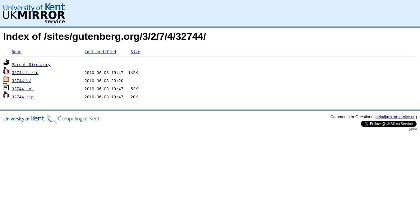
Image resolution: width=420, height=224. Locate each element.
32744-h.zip (25, 72)
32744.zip (23, 97)
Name (16, 51)
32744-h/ (21, 80)
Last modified (100, 51)
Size (135, 51)
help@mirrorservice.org (396, 116)
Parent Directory (31, 64)
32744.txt (23, 88)
